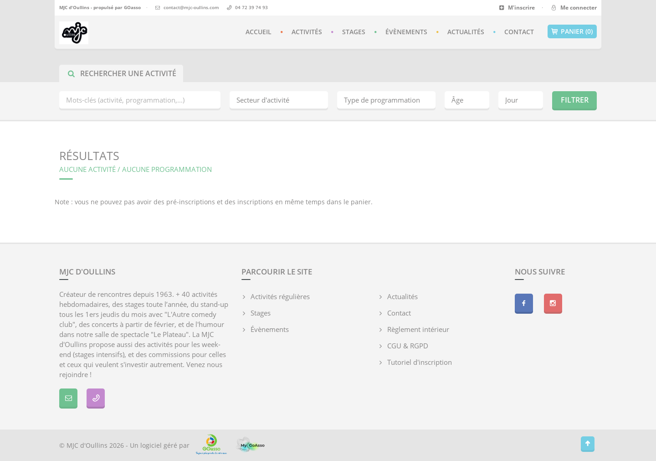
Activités (307, 31)
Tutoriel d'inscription (419, 362)
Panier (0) (572, 31)
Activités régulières (280, 296)
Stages (353, 31)
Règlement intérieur (418, 329)
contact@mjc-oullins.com (191, 7)
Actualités (465, 31)
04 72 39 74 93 (251, 7)
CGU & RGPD (407, 345)
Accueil (259, 31)
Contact (519, 31)
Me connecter (573, 7)
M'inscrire (516, 7)
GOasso (132, 7)
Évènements (406, 31)
